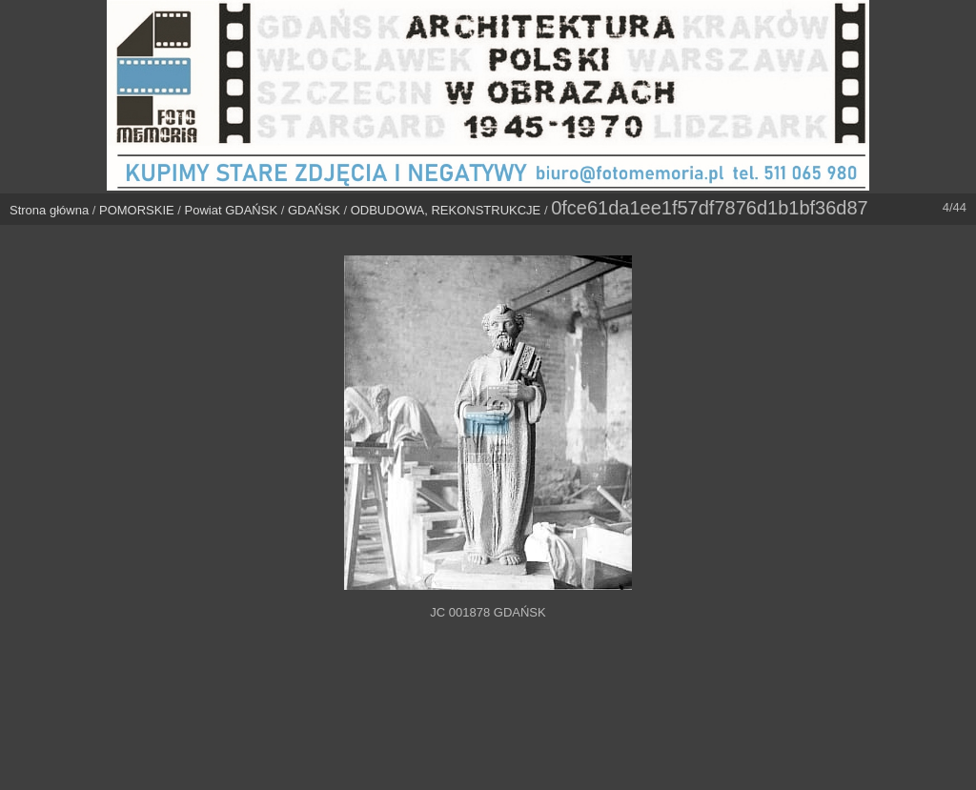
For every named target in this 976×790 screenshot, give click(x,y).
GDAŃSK (314, 210)
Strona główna (49, 210)
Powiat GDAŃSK (231, 210)
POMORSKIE (136, 210)
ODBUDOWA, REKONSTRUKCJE (446, 210)
